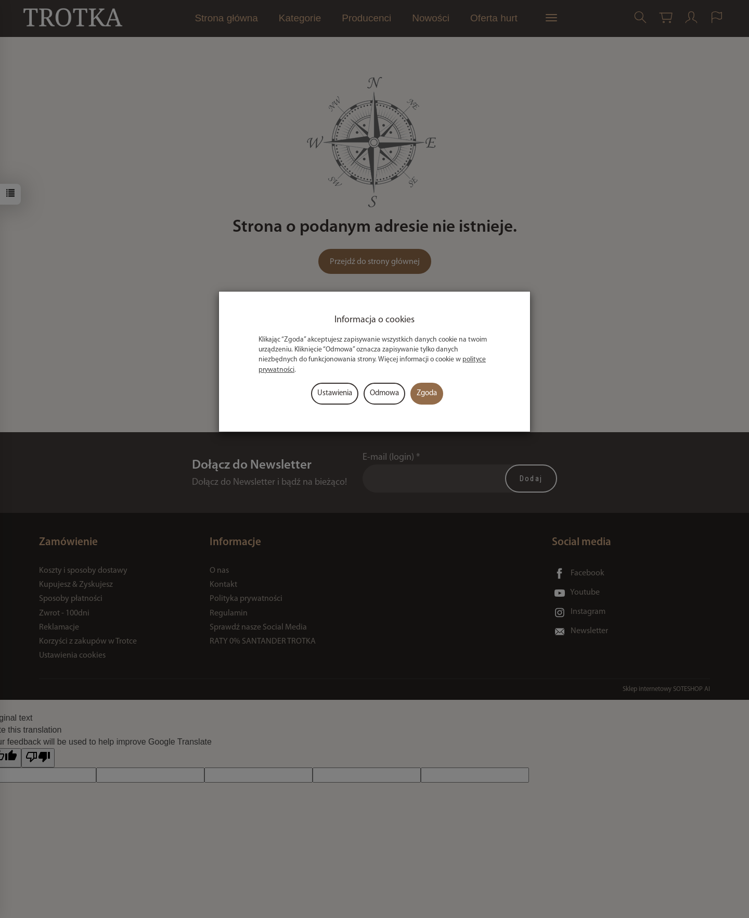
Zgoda (427, 393)
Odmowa (384, 393)
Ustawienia (334, 393)
